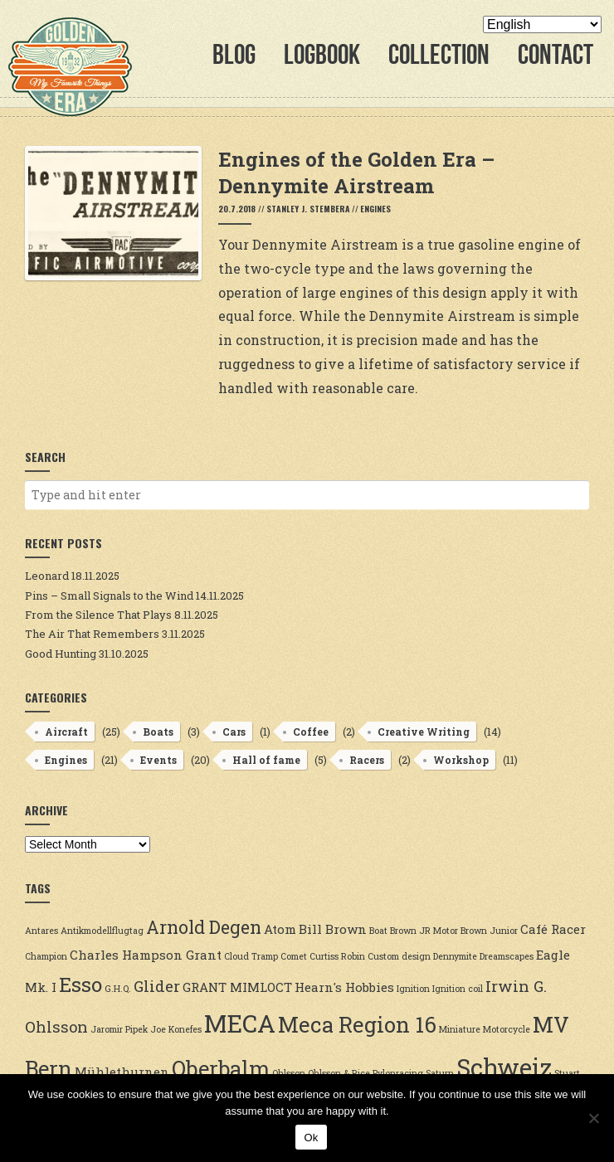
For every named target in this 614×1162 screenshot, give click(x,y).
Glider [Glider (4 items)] (157, 986)
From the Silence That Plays (98, 614)
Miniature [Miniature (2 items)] (459, 1029)
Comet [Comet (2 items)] (293, 956)
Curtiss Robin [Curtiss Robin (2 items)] (337, 956)
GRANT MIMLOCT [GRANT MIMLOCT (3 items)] (237, 987)
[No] (593, 1118)
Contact (555, 54)
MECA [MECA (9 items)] (239, 1023)
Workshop (461, 759)
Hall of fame (266, 759)
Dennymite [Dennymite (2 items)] (455, 956)
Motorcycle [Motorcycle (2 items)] (506, 1029)
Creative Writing (424, 731)
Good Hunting (60, 653)
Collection (439, 54)
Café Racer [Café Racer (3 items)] (553, 929)
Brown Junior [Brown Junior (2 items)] (489, 930)
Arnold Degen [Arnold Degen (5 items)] (203, 927)
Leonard (47, 575)
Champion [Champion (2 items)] (46, 956)
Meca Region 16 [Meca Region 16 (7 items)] (357, 1024)
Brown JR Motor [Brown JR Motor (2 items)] (424, 930)
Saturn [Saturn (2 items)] (440, 1073)
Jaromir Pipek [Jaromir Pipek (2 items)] (119, 1029)
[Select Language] (542, 24)
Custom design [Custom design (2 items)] (399, 956)
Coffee (311, 731)
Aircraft (66, 731)
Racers (366, 759)
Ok (311, 1137)
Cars (234, 731)
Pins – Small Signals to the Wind (109, 595)
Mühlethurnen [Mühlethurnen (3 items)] (122, 1071)
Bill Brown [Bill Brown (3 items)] (333, 929)
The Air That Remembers (92, 633)
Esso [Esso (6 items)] (80, 984)
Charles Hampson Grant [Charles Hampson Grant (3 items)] (146, 954)
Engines (375, 208)
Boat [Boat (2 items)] (378, 930)
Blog (234, 54)
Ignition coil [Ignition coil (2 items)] (457, 988)
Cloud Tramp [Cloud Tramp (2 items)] (251, 956)
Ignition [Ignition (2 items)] (413, 988)
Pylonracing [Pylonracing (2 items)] (398, 1073)
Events (158, 759)
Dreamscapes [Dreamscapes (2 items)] (507, 956)
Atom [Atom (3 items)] (280, 929)
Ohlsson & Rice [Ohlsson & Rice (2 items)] (339, 1073)
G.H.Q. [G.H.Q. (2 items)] (118, 988)
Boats (158, 731)
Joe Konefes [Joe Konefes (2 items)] (176, 1029)
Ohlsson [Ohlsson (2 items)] (288, 1073)
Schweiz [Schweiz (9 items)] (504, 1067)
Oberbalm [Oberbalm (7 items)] (221, 1068)
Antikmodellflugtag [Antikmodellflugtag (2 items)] (102, 930)
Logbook (322, 54)
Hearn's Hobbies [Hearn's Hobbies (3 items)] (344, 987)
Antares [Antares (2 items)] (41, 930)
